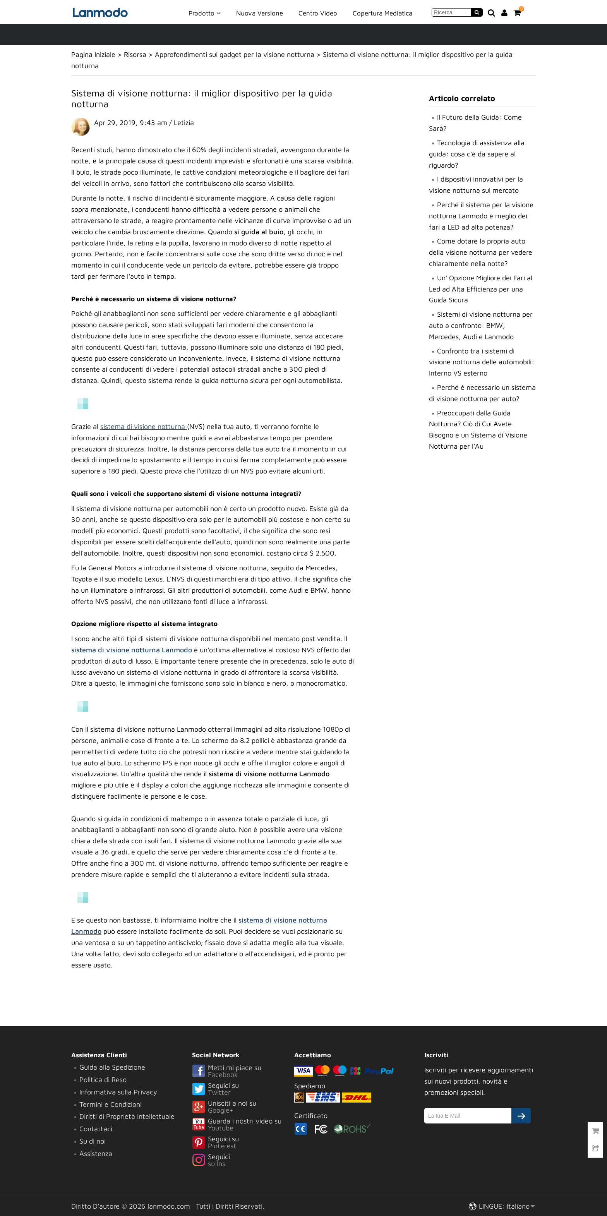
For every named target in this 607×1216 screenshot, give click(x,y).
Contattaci (95, 1129)
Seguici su (243, 1089)
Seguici (243, 1161)
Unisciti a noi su (243, 1107)
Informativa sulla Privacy (118, 1092)
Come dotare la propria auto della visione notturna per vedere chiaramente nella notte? (480, 252)
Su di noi (92, 1141)
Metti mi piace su (243, 1072)
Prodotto (205, 13)
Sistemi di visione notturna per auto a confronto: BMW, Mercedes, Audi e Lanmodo (481, 325)
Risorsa (135, 54)
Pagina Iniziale (93, 54)
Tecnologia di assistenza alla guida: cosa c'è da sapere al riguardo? (477, 154)
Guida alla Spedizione (112, 1067)
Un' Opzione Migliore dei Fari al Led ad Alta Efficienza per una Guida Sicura (480, 289)
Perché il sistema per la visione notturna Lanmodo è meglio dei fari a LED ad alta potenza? (481, 216)
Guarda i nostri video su (243, 1125)
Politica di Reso (103, 1079)
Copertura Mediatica (382, 13)
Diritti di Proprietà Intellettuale (127, 1116)
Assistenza (95, 1153)
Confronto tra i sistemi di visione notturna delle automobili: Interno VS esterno (481, 362)
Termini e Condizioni (110, 1104)
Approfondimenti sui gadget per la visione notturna (234, 54)
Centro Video (317, 13)
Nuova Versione (259, 13)
